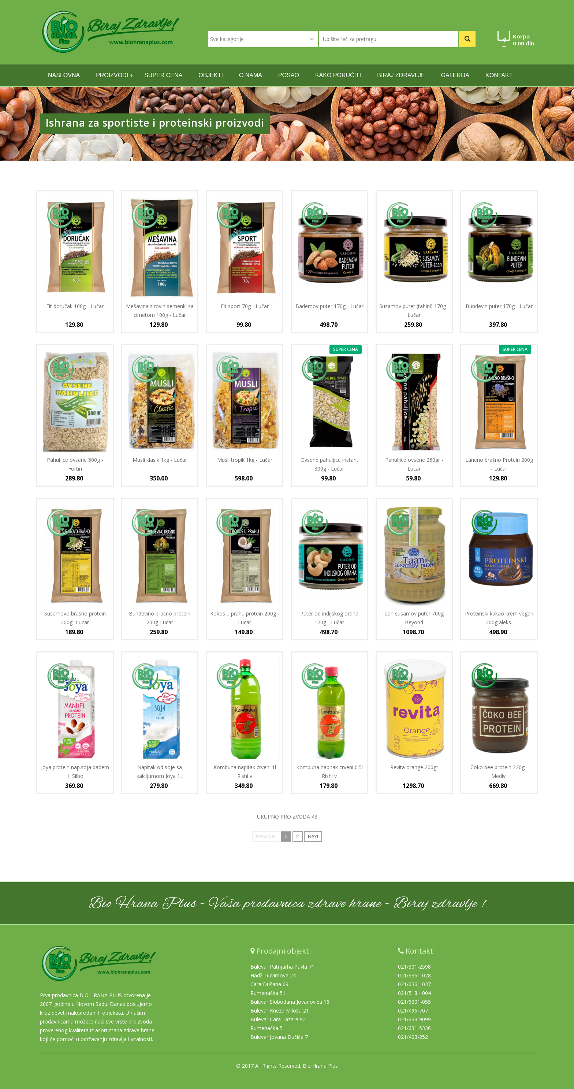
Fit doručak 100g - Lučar (75, 306)
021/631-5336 (414, 1028)
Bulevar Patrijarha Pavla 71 (282, 966)
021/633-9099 (414, 1019)
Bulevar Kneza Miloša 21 (279, 1010)
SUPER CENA (163, 75)
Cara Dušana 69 (269, 984)
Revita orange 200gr (414, 767)
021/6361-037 (414, 984)
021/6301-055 (414, 1001)
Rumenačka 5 (266, 1028)
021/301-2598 (414, 966)
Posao (288, 75)
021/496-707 (413, 1010)
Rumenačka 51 (268, 992)
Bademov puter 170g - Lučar (329, 306)
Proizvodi (112, 75)
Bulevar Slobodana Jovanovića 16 (289, 1001)
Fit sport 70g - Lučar (245, 306)
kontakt (498, 75)
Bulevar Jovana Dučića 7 (279, 1036)
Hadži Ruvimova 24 (273, 975)
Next (313, 836)
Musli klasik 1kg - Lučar (160, 459)
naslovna (64, 75)
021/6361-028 (414, 975)
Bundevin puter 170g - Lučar (499, 306)
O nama (250, 75)
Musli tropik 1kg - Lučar (244, 459)
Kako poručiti (338, 75)
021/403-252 (413, 1036)
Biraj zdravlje (401, 75)
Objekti (210, 75)
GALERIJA (455, 75)
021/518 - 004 (414, 992)
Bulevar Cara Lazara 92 (278, 1019)
